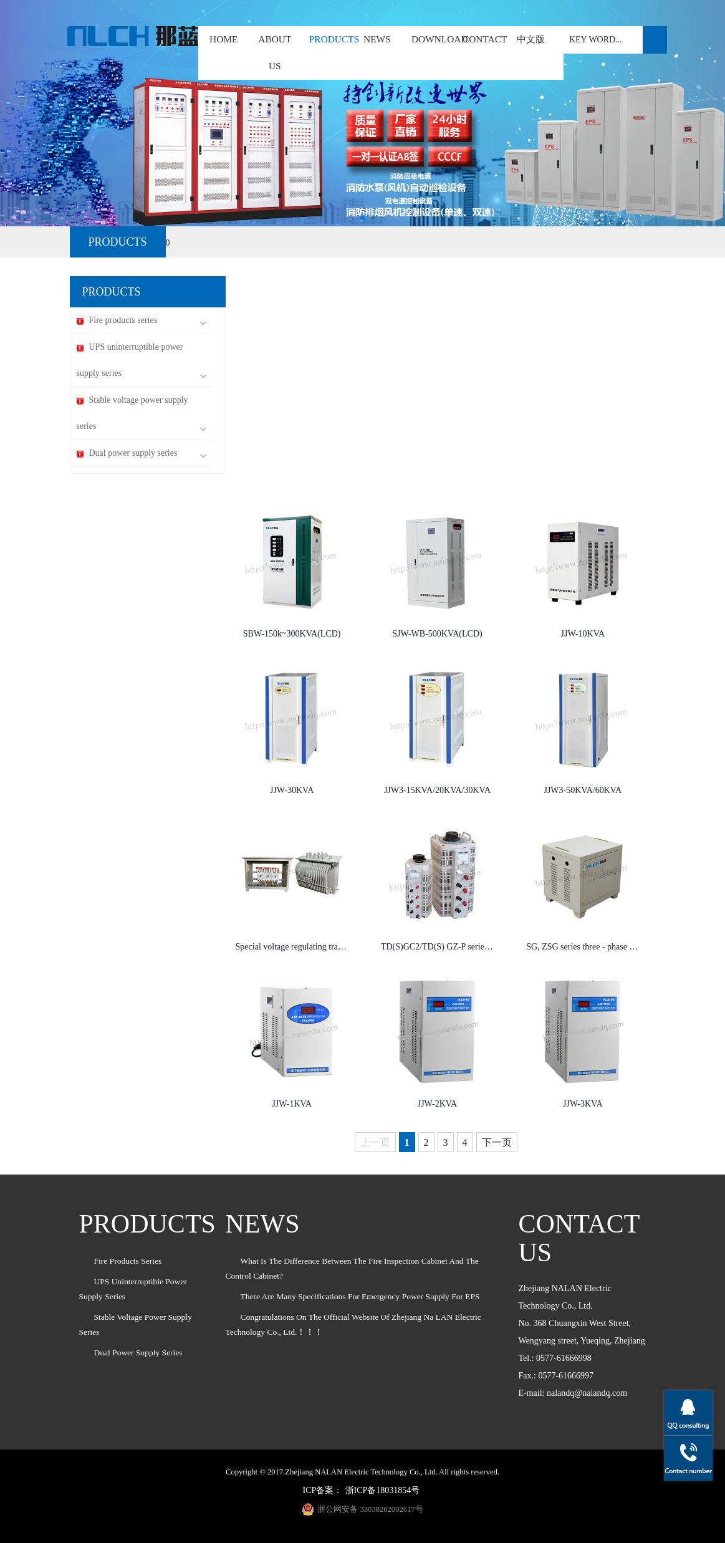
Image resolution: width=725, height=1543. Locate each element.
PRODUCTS (326, 39)
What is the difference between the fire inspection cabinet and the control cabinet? (352, 1268)
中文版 (531, 39)
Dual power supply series (141, 453)
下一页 (497, 1142)
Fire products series (141, 320)
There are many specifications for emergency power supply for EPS (360, 1296)
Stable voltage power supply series (141, 413)
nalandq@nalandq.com (587, 1393)
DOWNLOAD (439, 39)
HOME (223, 39)
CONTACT (485, 39)
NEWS (377, 39)
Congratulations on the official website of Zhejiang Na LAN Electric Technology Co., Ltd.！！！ (353, 1324)
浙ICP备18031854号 (382, 1490)
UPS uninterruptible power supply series (141, 360)
